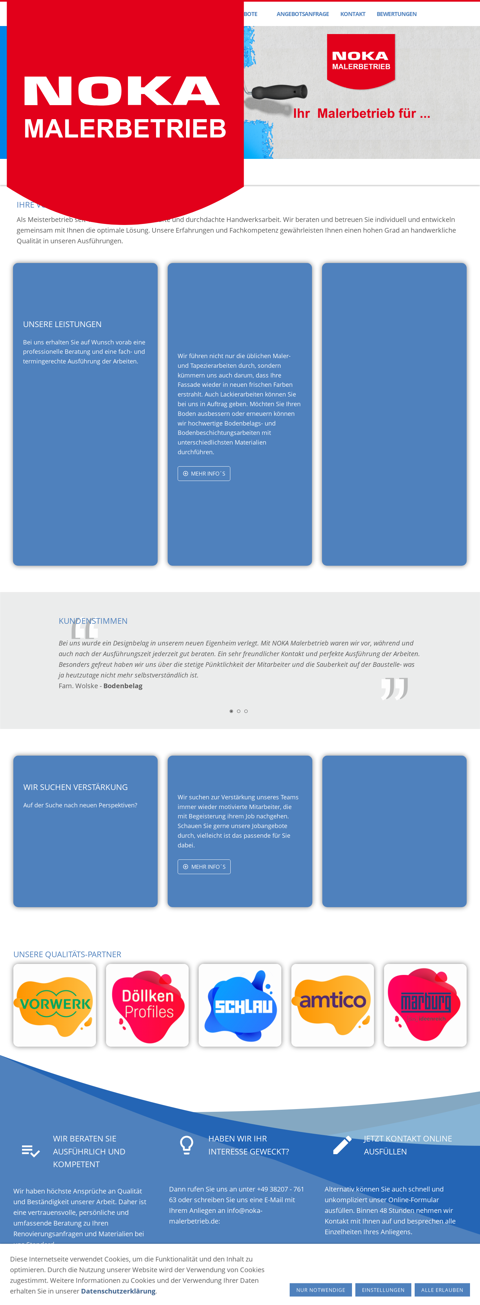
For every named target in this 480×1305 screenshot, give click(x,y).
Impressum (163, 1291)
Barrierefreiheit (259, 1291)
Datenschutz (197, 1291)
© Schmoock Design (307, 1291)
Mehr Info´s (204, 473)
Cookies (227, 1291)
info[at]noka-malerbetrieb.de (352, 1274)
